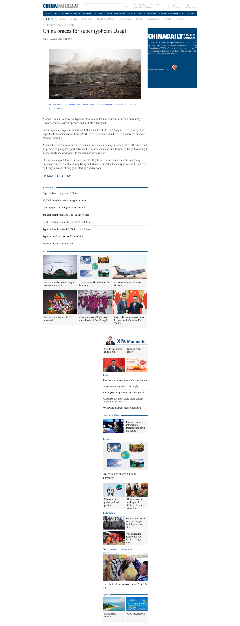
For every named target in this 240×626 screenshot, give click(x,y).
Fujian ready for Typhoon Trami (58, 243)
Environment (154, 19)
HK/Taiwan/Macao (106, 19)
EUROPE (142, 5)
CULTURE (98, 13)
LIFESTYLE (86, 13)
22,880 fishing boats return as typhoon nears (64, 200)
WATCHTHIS (119, 13)
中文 (135, 7)
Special (106, 594)
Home (49, 25)
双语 (141, 7)
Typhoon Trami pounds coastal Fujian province (66, 214)
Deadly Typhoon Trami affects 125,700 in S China (67, 222)
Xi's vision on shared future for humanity (94, 284)
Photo (45, 251)
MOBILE (191, 13)
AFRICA (150, 5)
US (135, 5)
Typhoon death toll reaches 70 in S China (63, 236)
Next (68, 175)
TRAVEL (108, 13)
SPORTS (131, 13)
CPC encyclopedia (136, 613)
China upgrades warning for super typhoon (64, 207)
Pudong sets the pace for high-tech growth (123, 392)
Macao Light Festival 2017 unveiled (57, 319)
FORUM (162, 13)
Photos (139, 19)
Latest (105, 375)
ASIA (158, 5)
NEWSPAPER (174, 13)
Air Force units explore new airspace (128, 284)
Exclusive (107, 439)
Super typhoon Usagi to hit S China (60, 193)
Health (168, 19)
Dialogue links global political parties (111, 502)
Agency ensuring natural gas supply (120, 386)
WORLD (65, 13)
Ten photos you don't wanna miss (117, 549)
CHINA (57, 13)
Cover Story (125, 19)
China (59, 25)
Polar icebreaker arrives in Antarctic (59, 284)
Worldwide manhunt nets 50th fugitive (122, 407)
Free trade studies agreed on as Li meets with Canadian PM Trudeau (129, 320)
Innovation (87, 19)
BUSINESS (75, 13)
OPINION (141, 13)
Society (73, 19)
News (62, 19)
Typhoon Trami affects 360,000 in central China (66, 229)
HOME (48, 13)
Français (148, 7)
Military (180, 19)
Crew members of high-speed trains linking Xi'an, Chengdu (93, 319)
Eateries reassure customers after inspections (125, 380)
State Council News (111, 415)
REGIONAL (151, 13)
